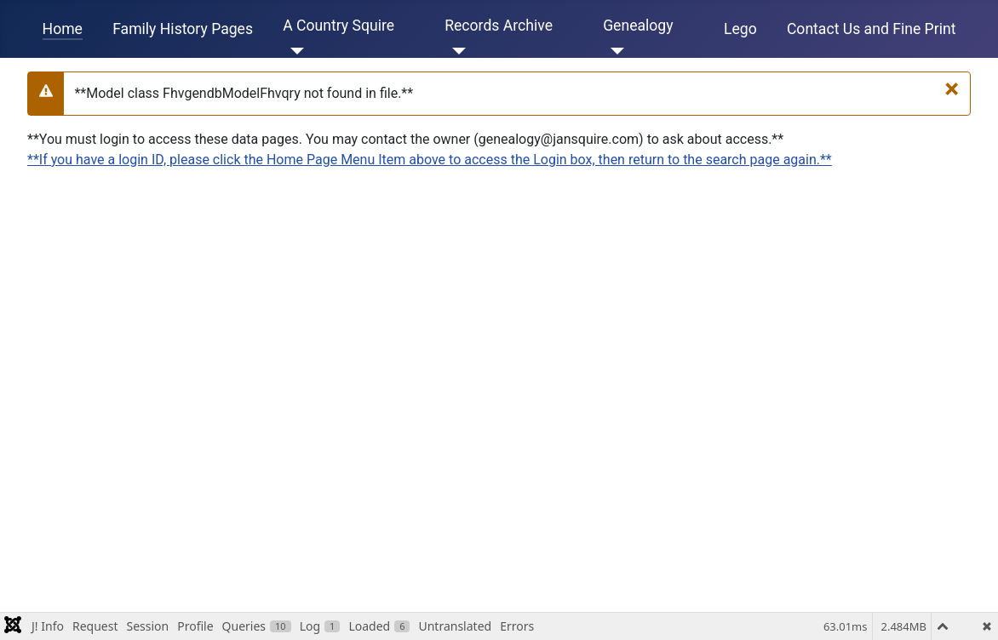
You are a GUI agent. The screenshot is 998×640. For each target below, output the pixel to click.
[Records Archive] (455, 51)
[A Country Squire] (293, 51)
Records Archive (499, 25)
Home (63, 28)
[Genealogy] (613, 51)
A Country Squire (338, 25)
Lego (740, 28)
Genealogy (638, 25)
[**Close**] (951, 88)
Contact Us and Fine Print (871, 28)
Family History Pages (182, 28)
